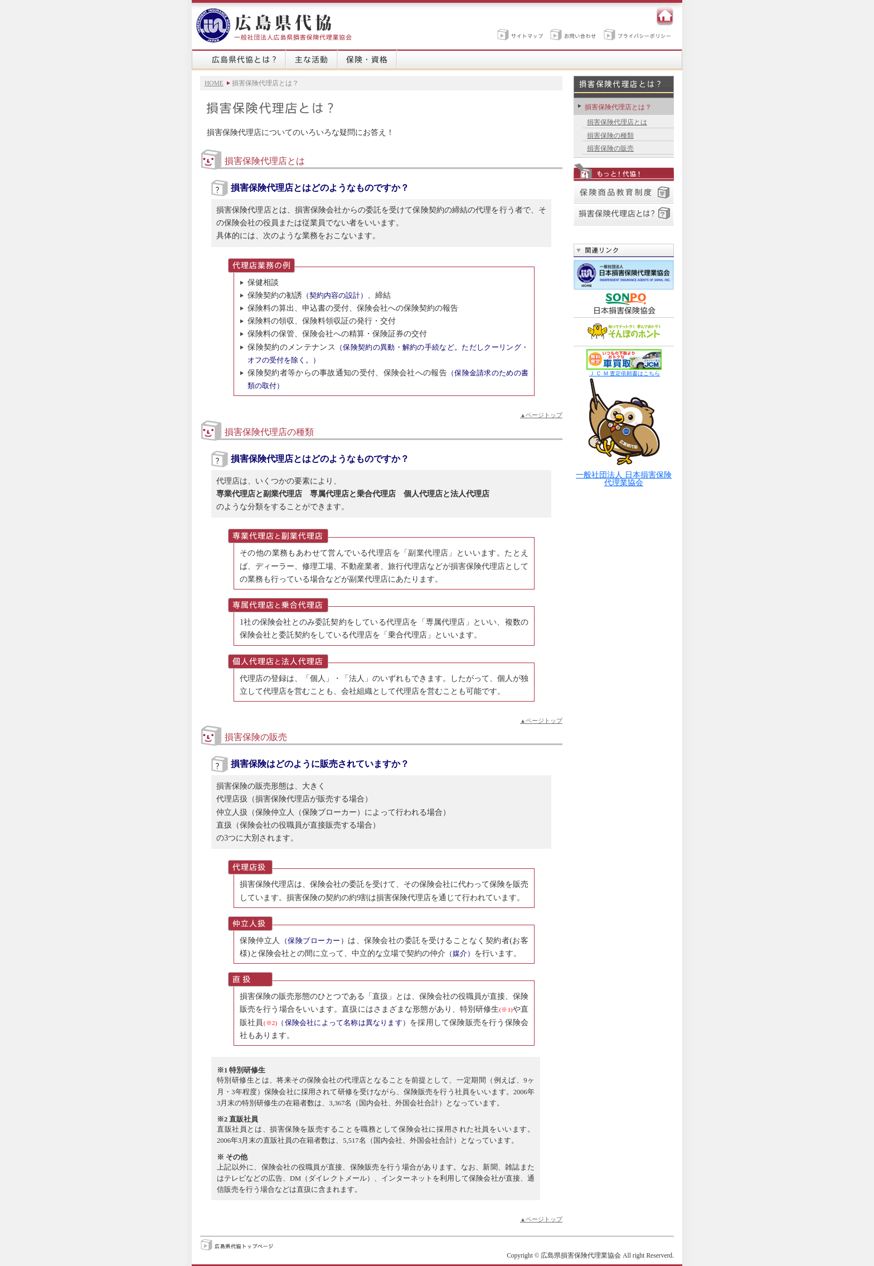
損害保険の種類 (610, 135)
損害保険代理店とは (617, 122)
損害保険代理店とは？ (618, 107)
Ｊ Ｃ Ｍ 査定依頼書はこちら (625, 373)
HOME (214, 83)
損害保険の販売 (610, 148)
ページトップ (541, 415)
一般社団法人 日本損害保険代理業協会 (624, 432)
